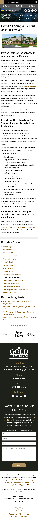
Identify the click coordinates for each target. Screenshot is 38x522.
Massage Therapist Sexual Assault (16, 290)
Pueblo (32, 482)
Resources (13, 514)
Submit (19, 465)
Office (32, 6)
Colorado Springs (30, 480)
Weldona (16, 485)
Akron (14, 480)
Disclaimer (15, 517)
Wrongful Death (8, 262)
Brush (18, 480)
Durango (6, 482)
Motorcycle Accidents (10, 256)
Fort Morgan (14, 482)
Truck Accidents (8, 253)
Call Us (6, 6)
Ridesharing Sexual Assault (13, 280)
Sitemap (24, 517)
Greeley (20, 482)
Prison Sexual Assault (11, 283)
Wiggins (22, 485)
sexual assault (30, 86)
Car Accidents (7, 250)
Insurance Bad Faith (9, 293)
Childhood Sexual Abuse (12, 274)
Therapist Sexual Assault (13, 277)
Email (19, 6)
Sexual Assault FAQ (11, 271)
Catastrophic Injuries (10, 259)
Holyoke (26, 482)
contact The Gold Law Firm (16, 227)
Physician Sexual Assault (12, 287)
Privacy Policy (24, 514)
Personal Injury (8, 247)
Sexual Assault (8, 268)
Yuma (30, 485)
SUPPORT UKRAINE (8, 10)
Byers (22, 480)
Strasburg (9, 485)
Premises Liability (9, 265)
